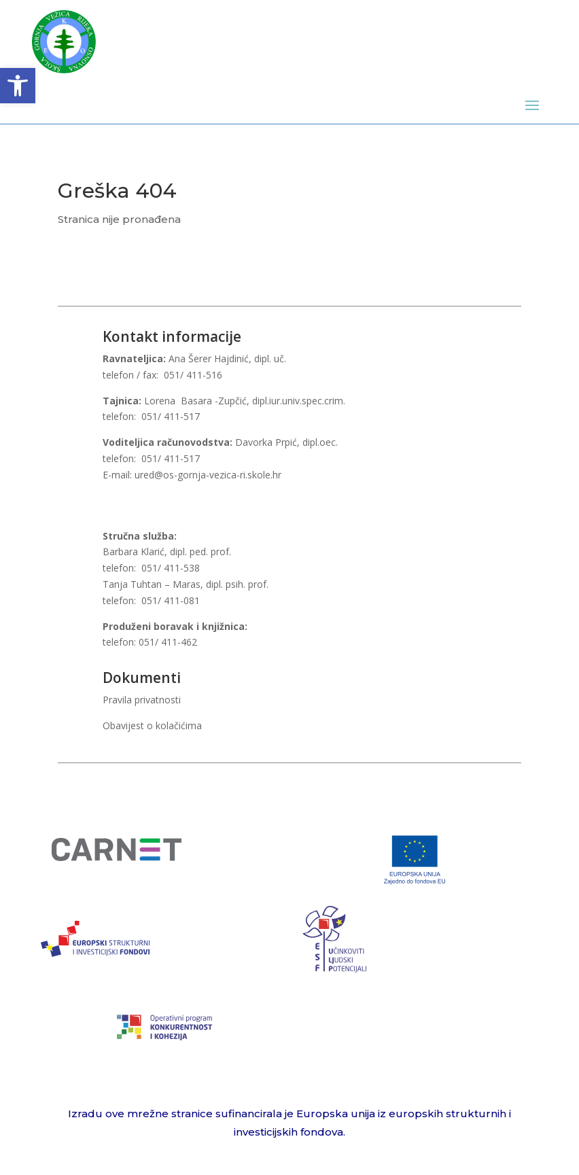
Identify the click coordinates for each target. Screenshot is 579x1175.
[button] (17, 85)
